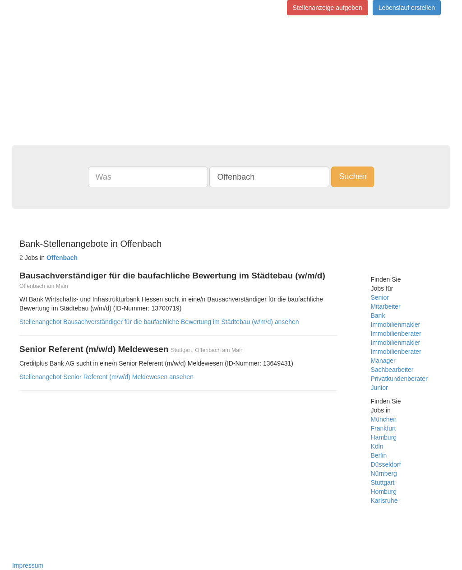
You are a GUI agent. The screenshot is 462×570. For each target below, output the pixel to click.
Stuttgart (383, 482)
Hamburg (384, 437)
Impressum (27, 565)
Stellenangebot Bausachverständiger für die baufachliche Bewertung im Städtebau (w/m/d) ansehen (159, 321)
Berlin (379, 455)
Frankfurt (383, 428)
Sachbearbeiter (392, 369)
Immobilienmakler (395, 324)
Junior (379, 387)
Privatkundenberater (399, 378)
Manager (383, 360)
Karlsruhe (384, 500)
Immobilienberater (396, 333)
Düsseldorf (386, 464)
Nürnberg (384, 473)
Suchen (352, 176)
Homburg (384, 491)
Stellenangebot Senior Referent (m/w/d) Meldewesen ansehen (106, 376)
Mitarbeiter (386, 306)
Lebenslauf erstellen (407, 7)
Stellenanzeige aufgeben (327, 7)
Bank (378, 315)
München (384, 419)
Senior (380, 297)
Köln (377, 446)
